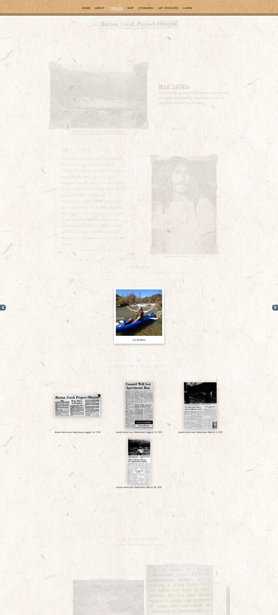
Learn (187, 8)
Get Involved (168, 8)
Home (86, 8)
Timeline (116, 8)
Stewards (145, 8)
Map (130, 8)
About (100, 8)
